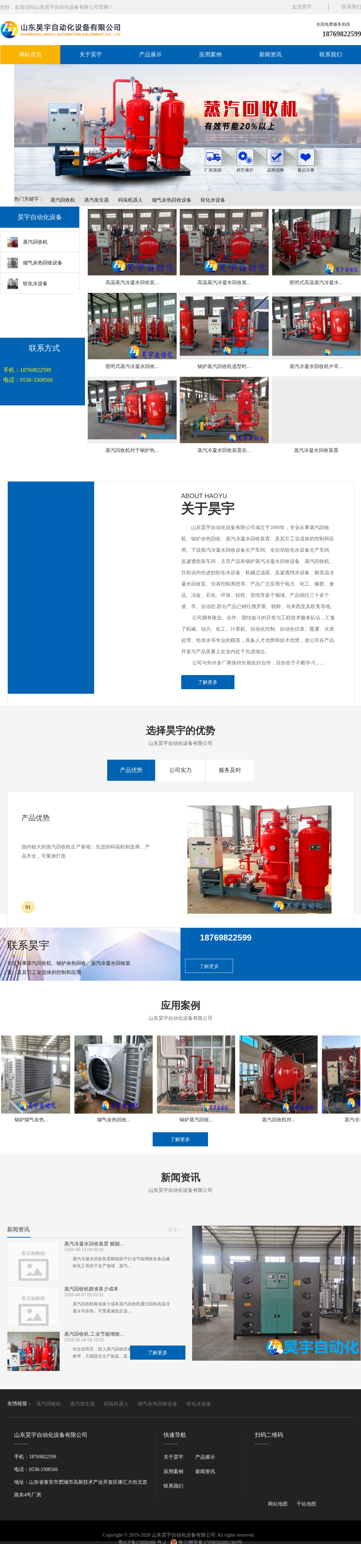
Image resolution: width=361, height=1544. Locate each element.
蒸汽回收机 (62, 200)
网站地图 (278, 1504)
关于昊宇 (90, 54)
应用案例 (210, 54)
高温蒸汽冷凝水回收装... (132, 282)
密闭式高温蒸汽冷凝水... (316, 282)
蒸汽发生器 (96, 200)
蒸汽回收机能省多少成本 (91, 1289)
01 (28, 907)
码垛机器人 (130, 200)
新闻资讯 (270, 54)
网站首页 (30, 54)
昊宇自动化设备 (40, 217)
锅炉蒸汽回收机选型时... (224, 366)
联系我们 (330, 54)
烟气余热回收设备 (171, 200)
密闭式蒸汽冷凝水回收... (132, 366)
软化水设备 (213, 200)
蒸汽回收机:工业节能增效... (94, 1334)
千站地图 (306, 1504)
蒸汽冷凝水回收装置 (316, 450)
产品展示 (150, 54)
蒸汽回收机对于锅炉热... (132, 450)
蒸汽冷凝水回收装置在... (224, 450)
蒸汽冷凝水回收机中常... (316, 366)
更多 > (175, 1229)
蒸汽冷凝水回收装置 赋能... (94, 1243)
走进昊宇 (302, 7)
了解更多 (208, 682)
